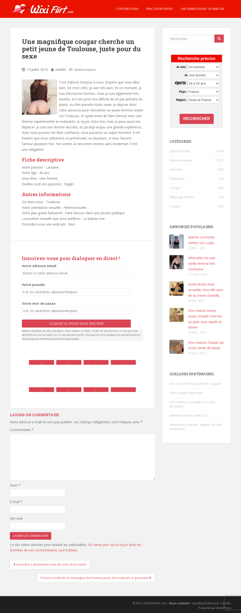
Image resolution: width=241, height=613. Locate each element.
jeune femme (179, 151)
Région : (181, 100)
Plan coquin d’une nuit (186, 393)
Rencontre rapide (159, 9)
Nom (15, 485)
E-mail (16, 501)
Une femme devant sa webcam (202, 9)
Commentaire (22, 429)
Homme (175, 169)
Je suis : (181, 67)
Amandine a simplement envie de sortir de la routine (49, 564)
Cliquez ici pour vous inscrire (76, 323)
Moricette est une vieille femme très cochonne (201, 263)
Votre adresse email (39, 266)
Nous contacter (179, 603)
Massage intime (181, 197)
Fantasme (177, 178)
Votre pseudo (33, 284)
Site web (16, 518)
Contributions (127, 9)
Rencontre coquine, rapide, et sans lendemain (195, 426)
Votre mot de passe (39, 303)
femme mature (85, 69)
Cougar (175, 188)
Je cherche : (181, 75)
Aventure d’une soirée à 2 (188, 415)
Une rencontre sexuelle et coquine (195, 383)
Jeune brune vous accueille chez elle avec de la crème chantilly (205, 290)
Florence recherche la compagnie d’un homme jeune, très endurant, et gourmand (96, 578)
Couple (174, 206)
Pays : (183, 91)
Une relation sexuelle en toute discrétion (192, 404)
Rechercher (196, 119)
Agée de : (181, 83)
